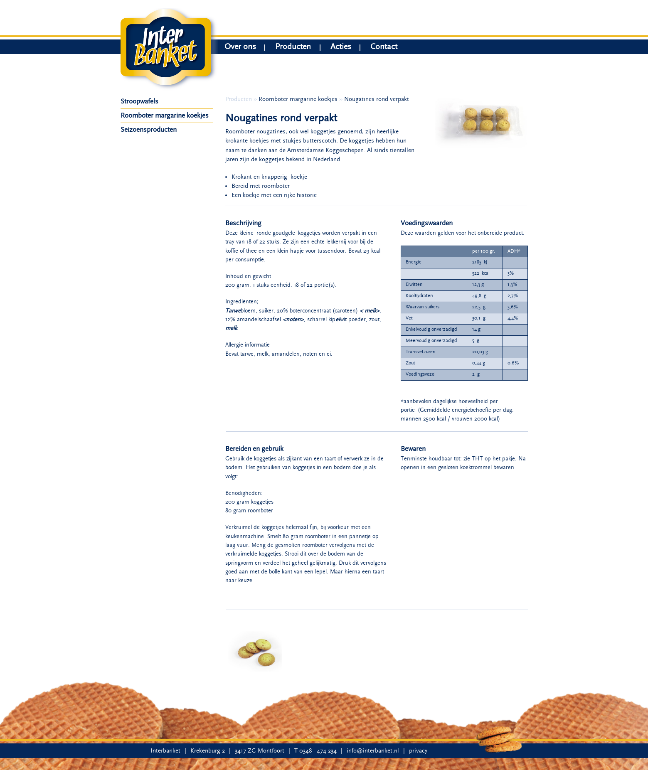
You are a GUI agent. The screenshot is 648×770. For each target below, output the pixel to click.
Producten (293, 47)
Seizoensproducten (149, 129)
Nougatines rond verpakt (376, 99)
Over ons (240, 47)
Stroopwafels (139, 101)
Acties (340, 47)
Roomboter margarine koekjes (165, 115)
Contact (383, 47)
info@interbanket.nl (373, 751)
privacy (418, 751)
